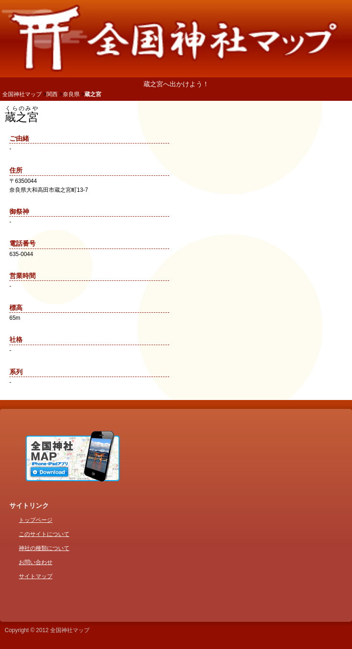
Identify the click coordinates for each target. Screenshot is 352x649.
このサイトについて (44, 534)
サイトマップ (35, 576)
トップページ (35, 520)
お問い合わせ (35, 562)
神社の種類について (44, 548)
